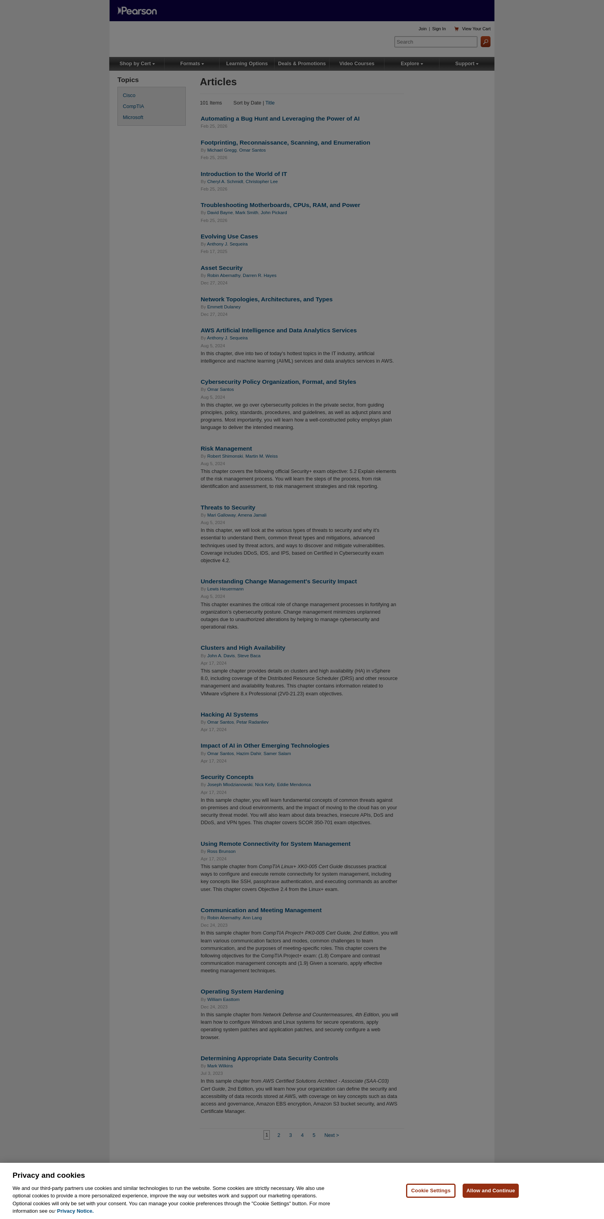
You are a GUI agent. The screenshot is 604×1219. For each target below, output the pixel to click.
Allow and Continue (491, 1201)
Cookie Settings (430, 1201)
